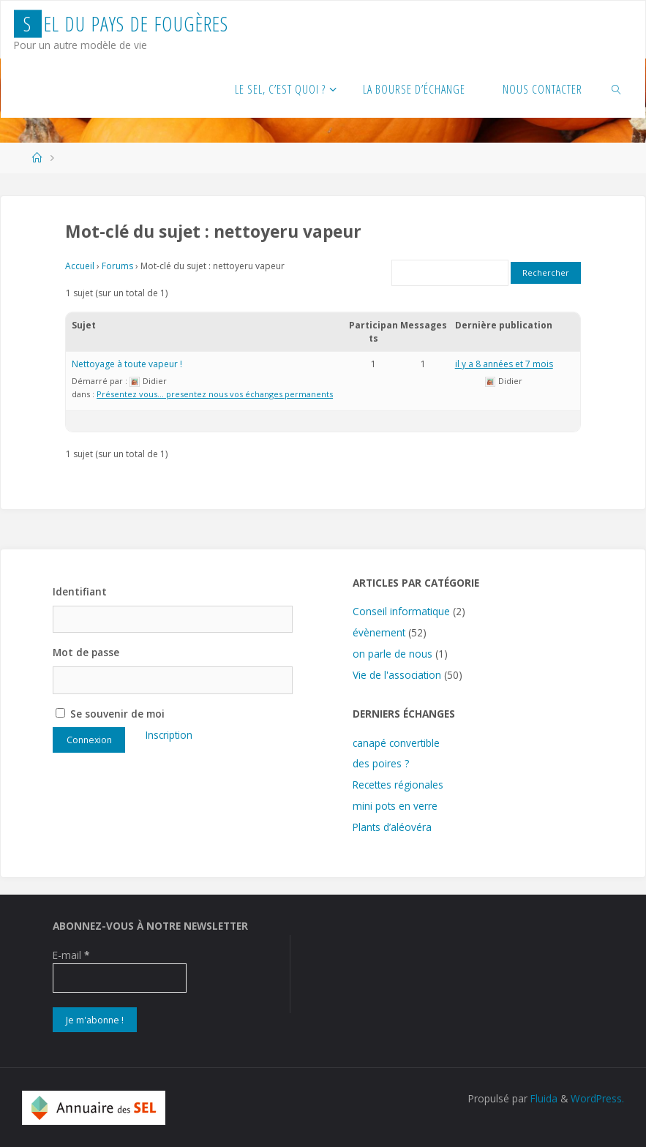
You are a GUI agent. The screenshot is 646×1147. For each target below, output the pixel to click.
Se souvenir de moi (110, 714)
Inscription (169, 735)
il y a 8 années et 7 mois (504, 364)
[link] (617, 88)
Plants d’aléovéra (392, 827)
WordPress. (597, 1098)
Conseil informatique (401, 611)
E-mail (71, 955)
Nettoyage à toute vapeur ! (127, 364)
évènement (379, 632)
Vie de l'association (397, 675)
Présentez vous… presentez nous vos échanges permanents (215, 393)
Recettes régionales (398, 784)
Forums (117, 266)
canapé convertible (396, 743)
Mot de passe (86, 652)
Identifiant (80, 591)
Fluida (542, 1098)
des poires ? (381, 763)
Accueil (79, 266)
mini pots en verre (395, 806)
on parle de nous (392, 654)
